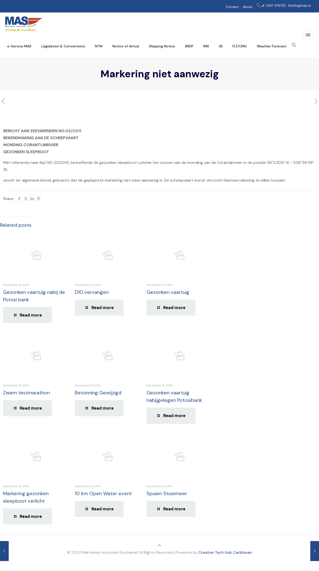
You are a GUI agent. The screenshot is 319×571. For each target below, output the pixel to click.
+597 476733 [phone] (275, 5)
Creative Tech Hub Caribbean (225, 552)
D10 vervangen (92, 292)
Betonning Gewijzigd (98, 392)
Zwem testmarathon (26, 392)
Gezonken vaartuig (168, 292)
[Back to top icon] (159, 545)
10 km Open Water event (103, 493)
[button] (258, 7)
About (247, 7)
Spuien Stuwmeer (167, 493)
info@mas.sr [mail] (301, 5)
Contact (232, 7)
